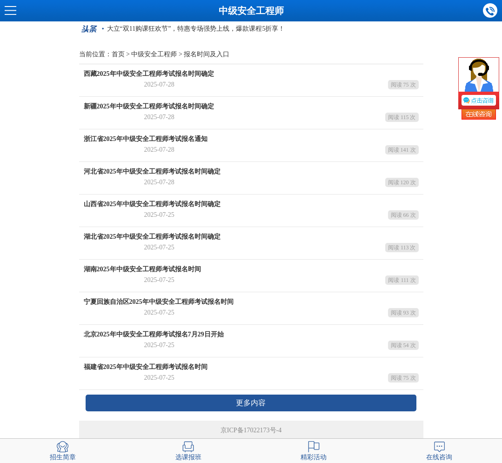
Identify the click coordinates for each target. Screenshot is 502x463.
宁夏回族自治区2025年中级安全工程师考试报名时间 (159, 301)
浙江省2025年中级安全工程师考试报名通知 (145, 138)
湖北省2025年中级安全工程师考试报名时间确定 (152, 236)
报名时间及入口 (206, 54)
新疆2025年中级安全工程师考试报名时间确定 (149, 106)
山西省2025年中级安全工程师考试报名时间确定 (152, 204)
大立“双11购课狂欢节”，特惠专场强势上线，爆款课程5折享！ (196, 28)
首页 (118, 54)
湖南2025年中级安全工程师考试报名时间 (142, 269)
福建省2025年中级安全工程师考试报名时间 (145, 366)
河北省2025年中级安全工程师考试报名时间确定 (152, 171)
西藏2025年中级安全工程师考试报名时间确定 (149, 73)
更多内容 (251, 403)
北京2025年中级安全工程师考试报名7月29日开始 (154, 334)
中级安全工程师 (251, 11)
